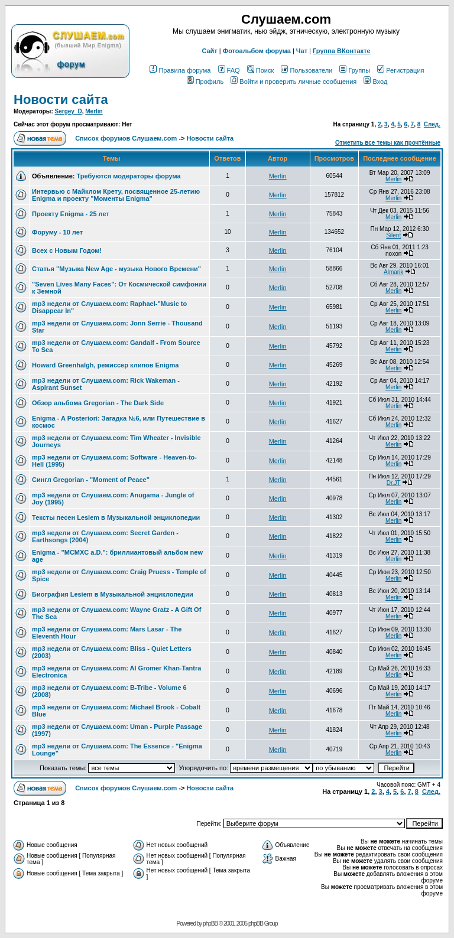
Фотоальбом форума (257, 50)
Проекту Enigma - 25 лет (70, 213)
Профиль (205, 81)
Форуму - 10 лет (57, 232)
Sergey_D (68, 111)
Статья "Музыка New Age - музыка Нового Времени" (116, 268)
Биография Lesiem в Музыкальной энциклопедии (112, 594)
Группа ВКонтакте (342, 50)
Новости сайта (61, 99)
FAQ (229, 70)
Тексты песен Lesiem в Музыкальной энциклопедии (116, 517)
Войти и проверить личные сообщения (293, 81)
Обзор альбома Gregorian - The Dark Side (98, 402)
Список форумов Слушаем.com (126, 138)
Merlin (93, 111)
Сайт (209, 50)
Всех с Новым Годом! (67, 250)
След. (432, 124)
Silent (393, 235)
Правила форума (180, 70)
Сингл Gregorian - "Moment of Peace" (91, 479)
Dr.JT (394, 483)
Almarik (393, 272)
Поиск (260, 70)
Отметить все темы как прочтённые (387, 142)
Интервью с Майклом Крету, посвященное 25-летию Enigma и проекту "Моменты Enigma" (116, 195)
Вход (375, 81)
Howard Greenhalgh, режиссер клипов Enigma (105, 365)
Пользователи (306, 70)
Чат (301, 50)
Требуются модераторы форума (128, 176)
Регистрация (400, 70)
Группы (354, 70)
